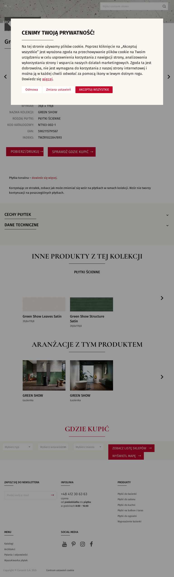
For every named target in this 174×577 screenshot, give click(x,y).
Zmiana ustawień (58, 89)
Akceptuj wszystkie (94, 89)
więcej (47, 79)
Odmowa (31, 89)
